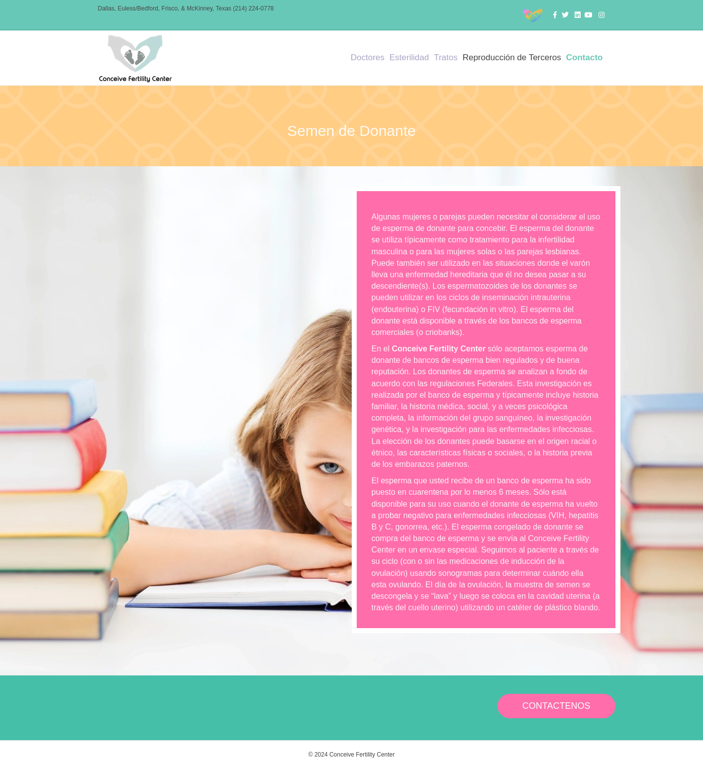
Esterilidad (409, 57)
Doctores (368, 57)
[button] (556, 706)
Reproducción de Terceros (512, 57)
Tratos (446, 57)
